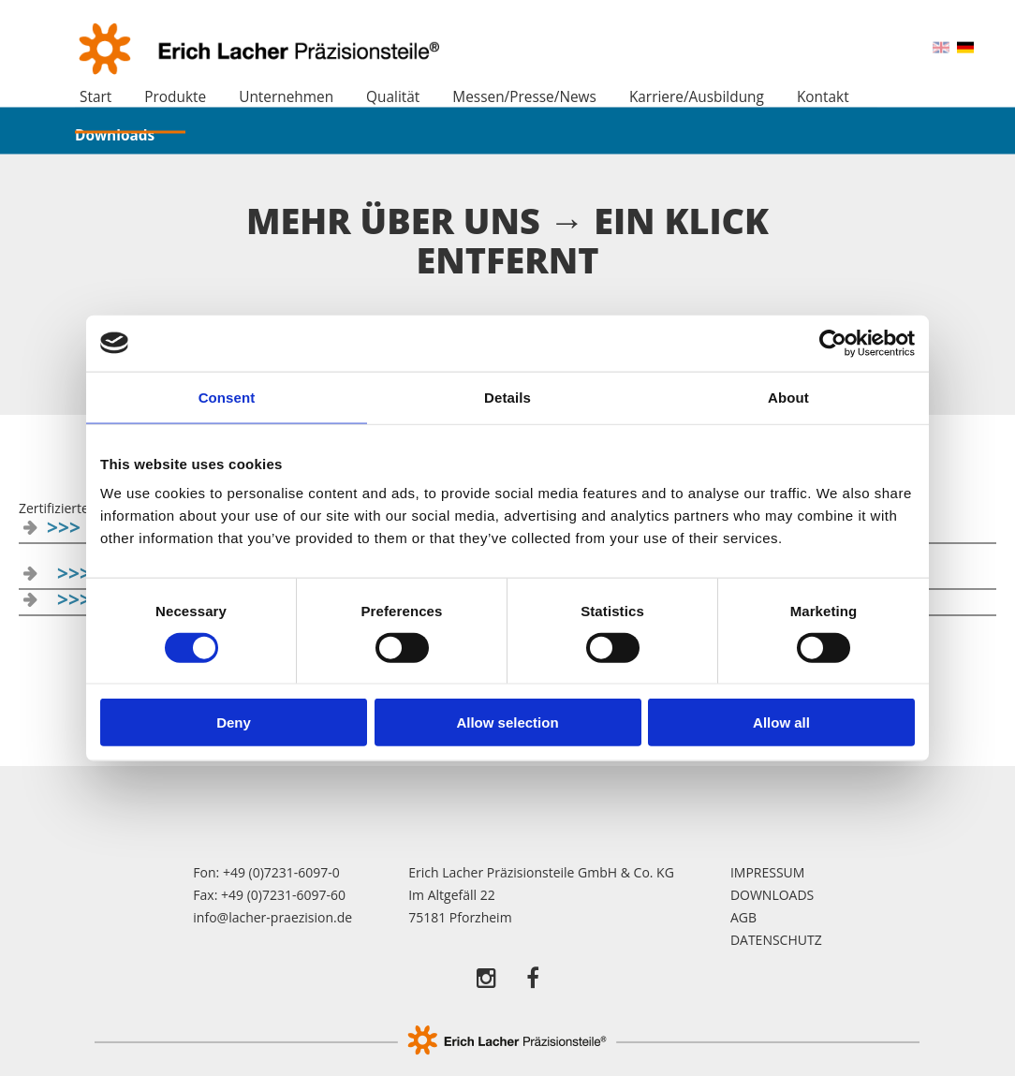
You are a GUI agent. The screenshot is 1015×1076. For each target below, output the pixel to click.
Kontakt (823, 97)
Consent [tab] (227, 397)
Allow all (781, 722)
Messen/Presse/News (524, 97)
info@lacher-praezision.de (272, 917)
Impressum (767, 872)
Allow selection (507, 722)
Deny (233, 722)
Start (95, 97)
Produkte (175, 97)
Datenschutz (776, 940)
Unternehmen (286, 97)
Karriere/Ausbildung (696, 97)
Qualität (392, 97)
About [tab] (788, 397)
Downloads (114, 134)
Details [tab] (507, 397)
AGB (743, 917)
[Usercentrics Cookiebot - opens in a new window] (833, 343)
